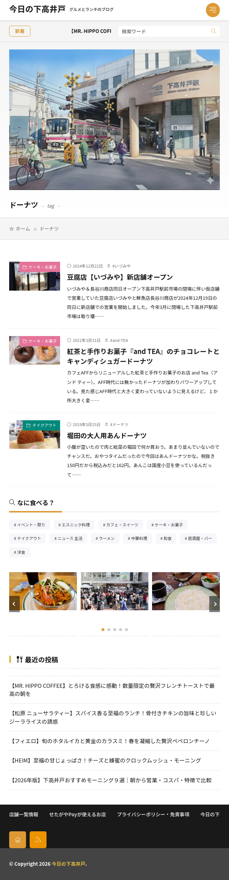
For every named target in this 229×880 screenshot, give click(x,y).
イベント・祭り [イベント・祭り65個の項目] (33, 525)
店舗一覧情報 (23, 814)
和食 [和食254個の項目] (169, 539)
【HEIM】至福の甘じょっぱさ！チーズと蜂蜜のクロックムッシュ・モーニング (105, 760)
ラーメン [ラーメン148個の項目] (109, 539)
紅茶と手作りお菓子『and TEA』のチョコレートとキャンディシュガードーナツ (143, 356)
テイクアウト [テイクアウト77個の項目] (31, 539)
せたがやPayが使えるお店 (77, 814)
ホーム (23, 228)
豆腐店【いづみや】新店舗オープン (120, 276)
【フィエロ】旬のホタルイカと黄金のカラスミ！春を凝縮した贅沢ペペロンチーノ (109, 741)
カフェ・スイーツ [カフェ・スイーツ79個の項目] (124, 525)
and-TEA (120, 340)
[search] (213, 31)
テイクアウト (44, 425)
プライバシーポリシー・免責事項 (153, 814)
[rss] (38, 839)
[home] (17, 839)
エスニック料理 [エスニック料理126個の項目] (78, 525)
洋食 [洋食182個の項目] (23, 553)
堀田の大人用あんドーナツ (107, 435)
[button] (14, 604)
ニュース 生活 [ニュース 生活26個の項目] (72, 539)
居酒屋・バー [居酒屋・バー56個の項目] (202, 539)
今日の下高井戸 (61, 10)
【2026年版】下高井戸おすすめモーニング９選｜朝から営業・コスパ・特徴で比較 (110, 780)
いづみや (123, 266)
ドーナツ (120, 424)
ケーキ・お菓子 (43, 267)
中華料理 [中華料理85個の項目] (141, 539)
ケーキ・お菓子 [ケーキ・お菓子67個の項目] (171, 525)
